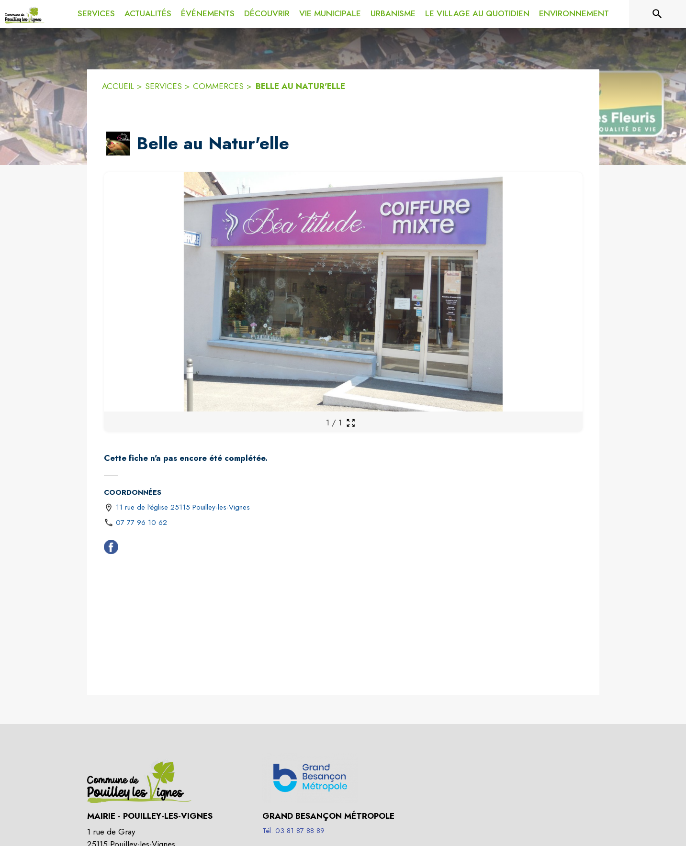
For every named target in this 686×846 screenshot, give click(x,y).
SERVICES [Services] (163, 86)
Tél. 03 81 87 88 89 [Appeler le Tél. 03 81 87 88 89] (293, 830)
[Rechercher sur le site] (657, 14)
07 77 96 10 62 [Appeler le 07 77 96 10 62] (141, 522)
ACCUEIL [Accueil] (118, 86)
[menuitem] (96, 12)
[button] (118, 144)
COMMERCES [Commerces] (218, 86)
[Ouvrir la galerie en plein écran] (351, 423)
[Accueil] (25, 13)
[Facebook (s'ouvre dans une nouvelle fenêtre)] (111, 549)
